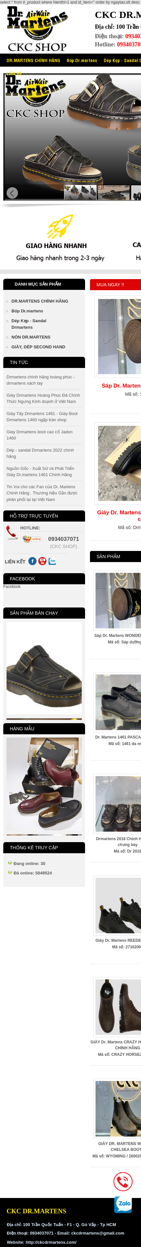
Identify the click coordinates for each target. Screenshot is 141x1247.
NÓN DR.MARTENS (30, 337)
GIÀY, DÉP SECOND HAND (38, 346)
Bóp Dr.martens (82, 60)
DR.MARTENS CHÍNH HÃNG (33, 60)
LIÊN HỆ (14, 73)
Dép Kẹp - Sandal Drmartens (28, 324)
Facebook (12, 586)
